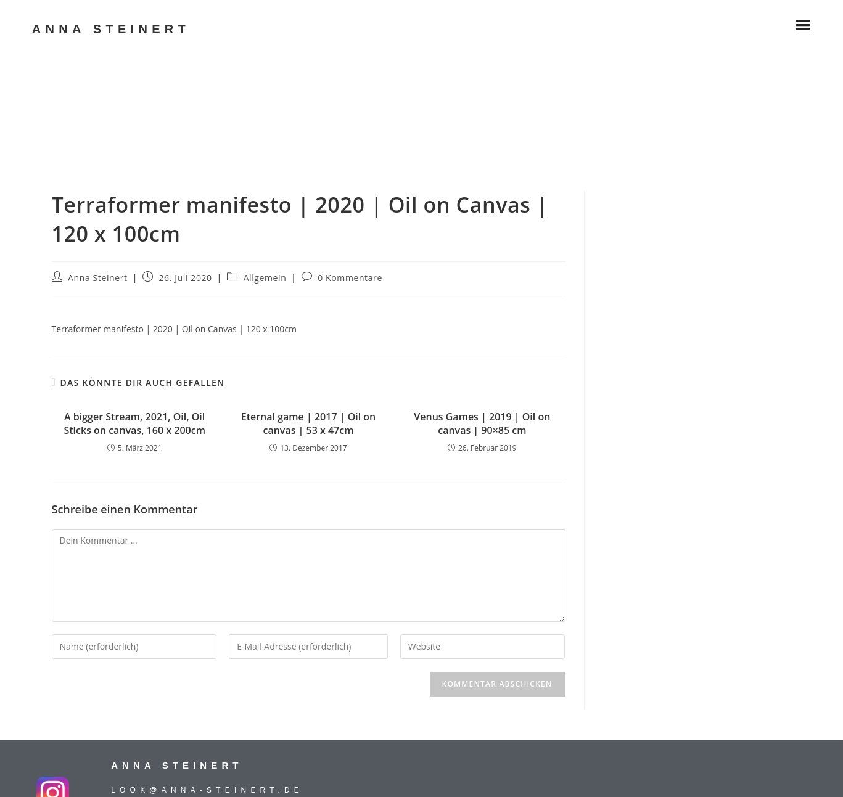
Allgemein (265, 278)
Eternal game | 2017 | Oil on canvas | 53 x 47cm (308, 423)
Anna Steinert (97, 278)
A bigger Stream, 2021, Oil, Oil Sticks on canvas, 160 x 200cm (134, 423)
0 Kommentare (350, 278)
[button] (803, 24)
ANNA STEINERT (111, 29)
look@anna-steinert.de (207, 790)
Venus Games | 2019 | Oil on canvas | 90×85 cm (482, 423)
